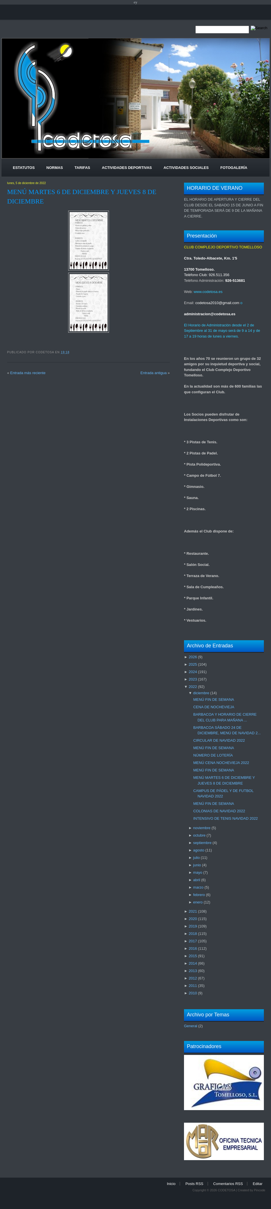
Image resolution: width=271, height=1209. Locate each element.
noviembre (202, 828)
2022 (193, 687)
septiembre (202, 843)
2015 (193, 956)
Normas (54, 167)
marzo (198, 887)
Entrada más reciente (28, 373)
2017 (193, 941)
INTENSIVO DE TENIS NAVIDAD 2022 (225, 818)
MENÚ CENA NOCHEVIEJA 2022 (221, 763)
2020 (193, 919)
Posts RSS (194, 1184)
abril (196, 880)
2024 (193, 672)
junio (197, 865)
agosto (198, 850)
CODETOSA (226, 1190)
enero (198, 902)
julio (196, 857)
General (190, 1026)
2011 (193, 985)
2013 (193, 971)
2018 (193, 933)
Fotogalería (233, 167)
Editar (257, 1184)
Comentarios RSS (228, 1184)
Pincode (259, 1190)
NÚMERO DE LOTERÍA (213, 755)
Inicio (171, 1184)
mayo (197, 872)
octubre (199, 835)
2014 (193, 963)
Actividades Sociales (186, 167)
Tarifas (82, 167)
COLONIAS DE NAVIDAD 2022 (219, 811)
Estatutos (24, 167)
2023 (193, 679)
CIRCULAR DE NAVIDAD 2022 (219, 740)
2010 (193, 993)
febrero (199, 895)
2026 (193, 657)
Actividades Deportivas (127, 167)
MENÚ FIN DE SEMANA (213, 699)
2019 (193, 926)
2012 (193, 978)
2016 (193, 948)
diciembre (201, 693)
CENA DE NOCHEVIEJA (213, 707)
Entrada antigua (153, 373)
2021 (193, 911)
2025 (193, 664)
